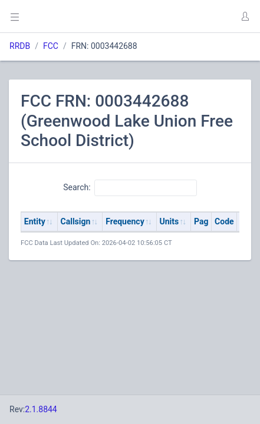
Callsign (76, 221)
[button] (244, 16)
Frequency (125, 221)
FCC (50, 46)
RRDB (19, 46)
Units (169, 221)
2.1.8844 (41, 409)
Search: (130, 188)
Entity (34, 221)
